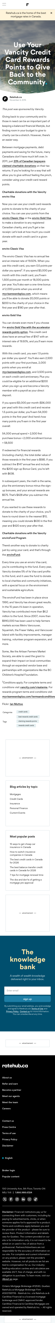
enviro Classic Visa (13, 218)
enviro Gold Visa (41, 218)
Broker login (8, 1170)
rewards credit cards (26, 725)
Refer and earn (10, 1083)
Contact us (25, 1011)
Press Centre (9, 1127)
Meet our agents (11, 1096)
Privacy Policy (12, 1011)
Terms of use (9, 1133)
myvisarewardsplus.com (16, 293)
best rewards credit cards (28, 717)
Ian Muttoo (16, 704)
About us (7, 1077)
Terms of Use (37, 1008)
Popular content (10, 1176)
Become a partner (11, 1090)
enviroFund (13, 554)
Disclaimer (7, 1145)
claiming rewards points (27, 721)
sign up (27, 998)
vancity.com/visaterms (33, 687)
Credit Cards (22, 712)
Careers (6, 1108)
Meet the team (10, 1102)
